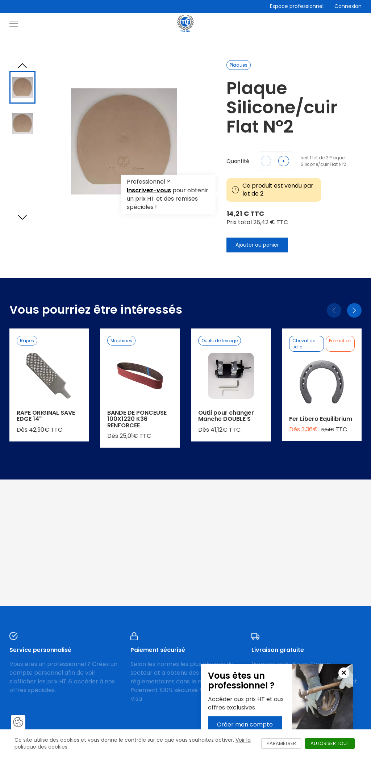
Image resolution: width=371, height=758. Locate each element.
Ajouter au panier (257, 244)
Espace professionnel (297, 6)
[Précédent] (334, 310)
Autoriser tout (332, 743)
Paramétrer (284, 743)
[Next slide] (22, 217)
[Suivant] (354, 310)
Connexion (348, 6)
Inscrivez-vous (149, 190)
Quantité (237, 161)
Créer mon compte (245, 724)
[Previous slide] (22, 65)
